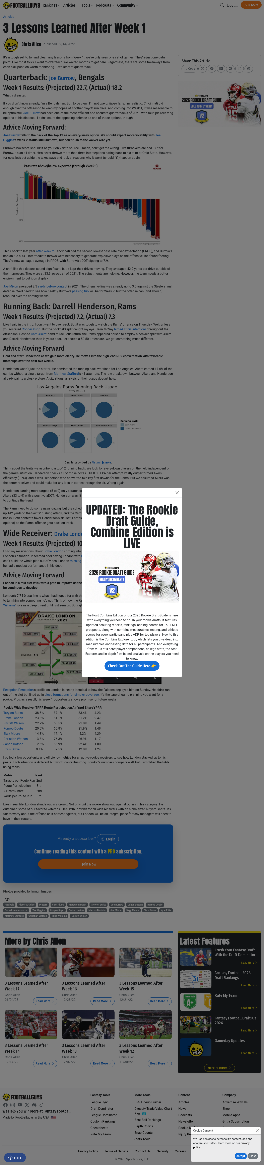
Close (252, 1156)
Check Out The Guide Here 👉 (132, 665)
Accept (241, 1156)
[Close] (257, 1131)
